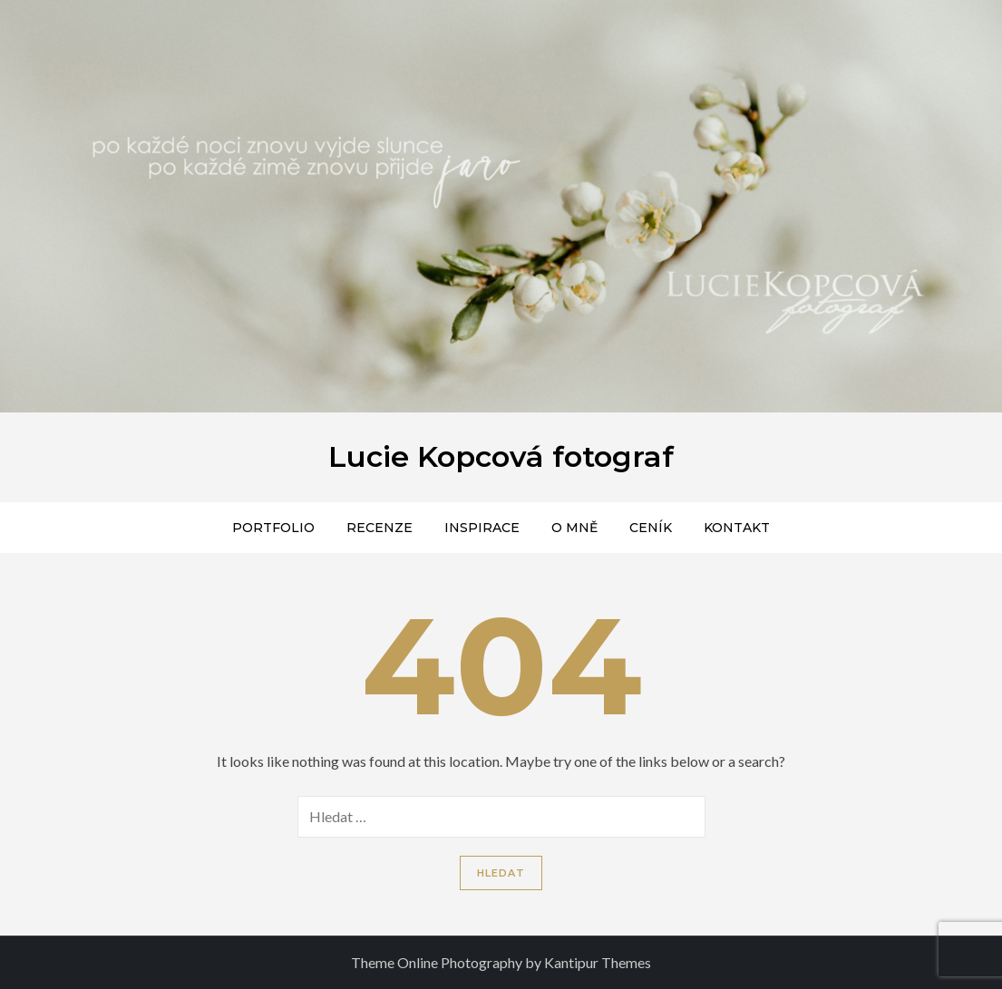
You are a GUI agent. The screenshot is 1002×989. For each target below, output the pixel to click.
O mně (574, 527)
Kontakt (737, 527)
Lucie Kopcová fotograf (501, 456)
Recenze (379, 527)
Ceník (650, 527)
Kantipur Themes (597, 962)
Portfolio (273, 527)
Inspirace (482, 527)
